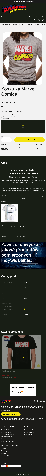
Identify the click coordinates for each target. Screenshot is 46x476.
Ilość (2, 136)
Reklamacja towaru (6, 432)
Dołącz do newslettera (10, 414)
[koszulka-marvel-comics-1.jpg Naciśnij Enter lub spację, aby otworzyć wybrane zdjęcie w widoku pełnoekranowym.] (22, 58)
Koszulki (14, 28)
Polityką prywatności (30, 419)
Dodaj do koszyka (29, 140)
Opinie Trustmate (6, 455)
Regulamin (20, 418)
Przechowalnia (28, 434)
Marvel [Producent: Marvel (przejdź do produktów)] (18, 144)
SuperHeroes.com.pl (6, 28)
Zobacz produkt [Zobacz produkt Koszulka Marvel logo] (38, 365)
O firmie (3, 448)
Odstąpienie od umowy (8, 434)
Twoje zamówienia (29, 430)
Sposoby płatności (6, 436)
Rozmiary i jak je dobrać (8, 451)
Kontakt (3, 453)
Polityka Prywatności (7, 441)
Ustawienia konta (29, 432)
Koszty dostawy (5, 439)
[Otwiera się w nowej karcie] (34, 401)
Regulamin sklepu (6, 430)
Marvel (19, 28)
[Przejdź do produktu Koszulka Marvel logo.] (21, 352)
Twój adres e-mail (5, 410)
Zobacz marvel (9, 267)
